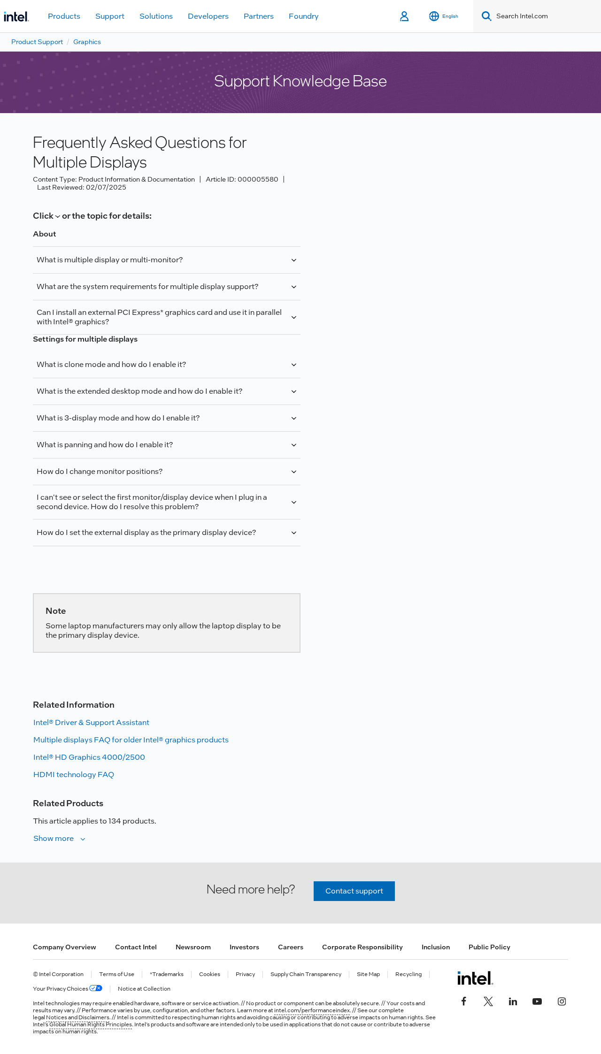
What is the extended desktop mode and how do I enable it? (139, 391)
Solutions (156, 16)
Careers (290, 947)
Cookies (209, 974)
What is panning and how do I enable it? (105, 445)
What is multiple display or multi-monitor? (110, 260)
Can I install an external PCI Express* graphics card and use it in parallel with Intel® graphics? (159, 317)
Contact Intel (136, 947)
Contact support (354, 891)
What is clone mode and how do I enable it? (111, 364)
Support (109, 16)
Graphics (87, 42)
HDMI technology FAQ (73, 774)
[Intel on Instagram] (561, 1000)
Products (64, 16)
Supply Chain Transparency (305, 974)
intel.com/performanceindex (312, 1010)
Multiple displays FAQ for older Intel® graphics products (131, 740)
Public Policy (489, 947)
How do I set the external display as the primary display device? (146, 532)
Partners (259, 16)
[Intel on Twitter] (488, 1000)
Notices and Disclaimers (77, 1017)
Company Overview (64, 947)
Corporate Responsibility (362, 947)
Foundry (304, 16)
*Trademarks (167, 974)
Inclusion (436, 947)
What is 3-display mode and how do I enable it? (118, 418)
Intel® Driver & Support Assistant (91, 722)
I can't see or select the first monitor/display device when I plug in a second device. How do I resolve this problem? (152, 502)
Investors (244, 947)
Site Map (368, 974)
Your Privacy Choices (67, 989)
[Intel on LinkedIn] (512, 1000)
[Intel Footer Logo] (475, 978)
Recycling (408, 974)
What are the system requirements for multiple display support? (147, 286)
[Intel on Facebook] (463, 1000)
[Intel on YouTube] (537, 1000)
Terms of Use (116, 974)
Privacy (245, 974)
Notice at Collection (144, 989)
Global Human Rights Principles (90, 1024)
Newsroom (193, 947)
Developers (208, 16)
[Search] (484, 16)
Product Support (37, 42)
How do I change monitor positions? (99, 471)
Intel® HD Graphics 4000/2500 (89, 757)
